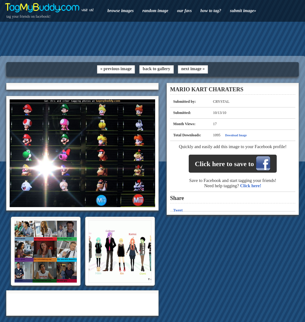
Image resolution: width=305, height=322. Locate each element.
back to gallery (156, 68)
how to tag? (211, 10)
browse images (121, 10)
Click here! (250, 185)
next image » (193, 68)
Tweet (178, 210)
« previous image (116, 68)
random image (155, 10)
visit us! (87, 10)
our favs (184, 10)
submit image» (243, 10)
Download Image (236, 135)
